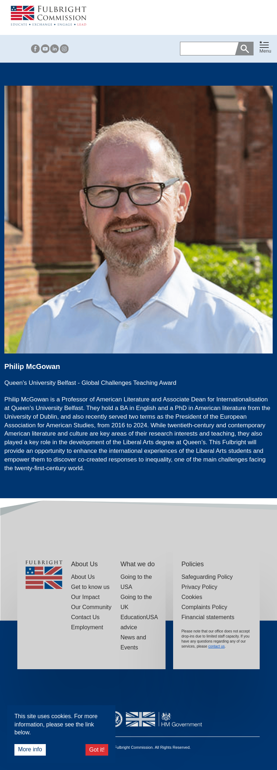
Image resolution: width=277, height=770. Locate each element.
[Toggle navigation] (265, 47)
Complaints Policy (204, 607)
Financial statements (207, 617)
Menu (265, 51)
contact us (216, 646)
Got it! (97, 750)
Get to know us (90, 587)
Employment (87, 627)
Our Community (91, 607)
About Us (83, 577)
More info (30, 749)
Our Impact (85, 597)
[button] (265, 49)
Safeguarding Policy (207, 577)
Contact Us (85, 617)
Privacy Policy (199, 587)
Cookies (191, 597)
